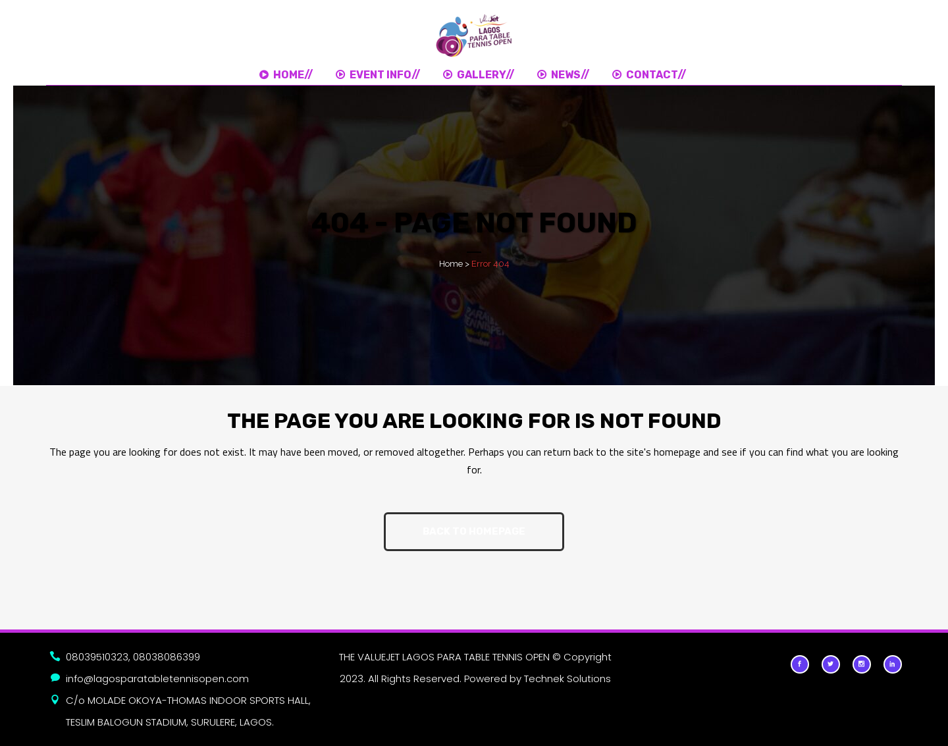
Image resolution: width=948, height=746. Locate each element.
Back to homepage (474, 531)
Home (451, 264)
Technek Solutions (567, 678)
